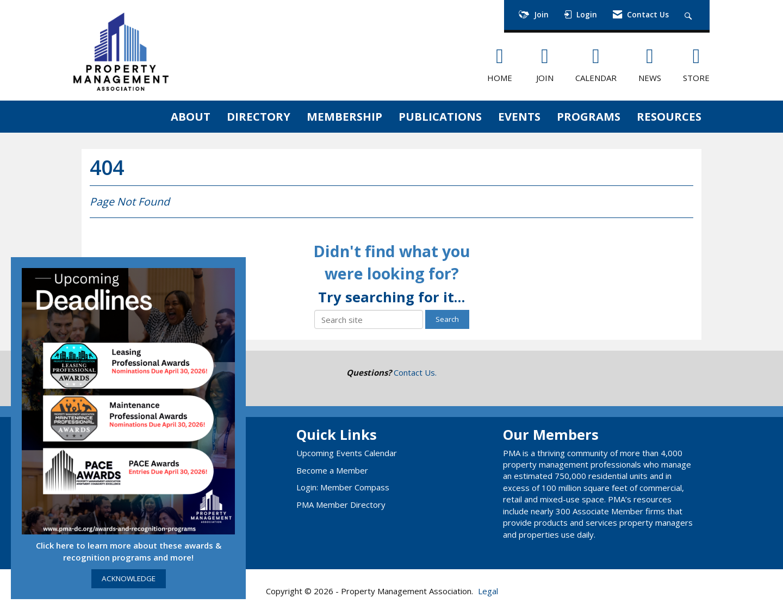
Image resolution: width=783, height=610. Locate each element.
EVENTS (519, 116)
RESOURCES (669, 116)
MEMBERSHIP (344, 116)
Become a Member (332, 470)
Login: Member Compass (342, 487)
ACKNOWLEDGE (129, 578)
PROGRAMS (588, 116)
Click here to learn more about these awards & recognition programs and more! (128, 551)
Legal (488, 591)
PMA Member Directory (341, 504)
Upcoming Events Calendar (346, 452)
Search (447, 319)
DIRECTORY (258, 116)
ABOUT (190, 116)
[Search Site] (690, 15)
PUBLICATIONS (440, 116)
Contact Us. (415, 372)
